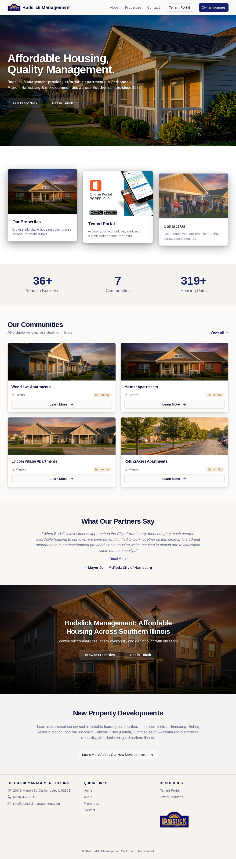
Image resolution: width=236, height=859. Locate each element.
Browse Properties (100, 655)
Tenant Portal (179, 7)
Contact (153, 7)
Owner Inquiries (214, 7)
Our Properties (25, 103)
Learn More (62, 404)
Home (88, 790)
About (115, 7)
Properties (133, 7)
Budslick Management (38, 7)
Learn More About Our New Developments (118, 755)
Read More (118, 559)
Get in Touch (62, 103)
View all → (220, 332)
